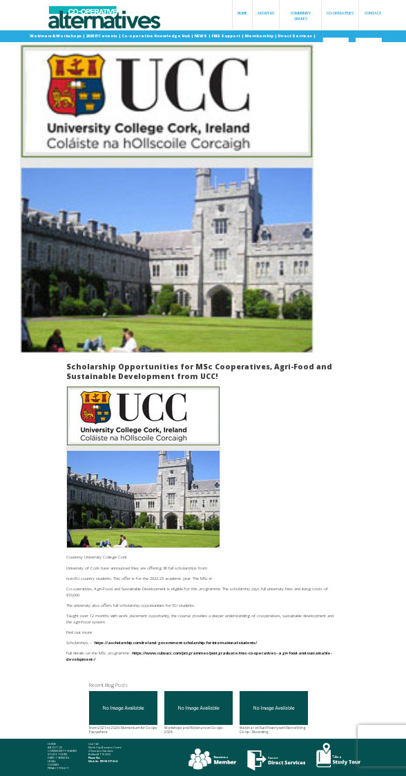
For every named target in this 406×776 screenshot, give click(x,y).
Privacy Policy (58, 768)
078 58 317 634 (108, 761)
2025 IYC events (102, 36)
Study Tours (57, 754)
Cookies (53, 765)
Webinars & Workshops (56, 36)
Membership (259, 36)
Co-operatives (340, 13)
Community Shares (301, 15)
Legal (52, 761)
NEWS (201, 36)
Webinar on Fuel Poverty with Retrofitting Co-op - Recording (274, 713)
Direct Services (295, 36)
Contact (373, 13)
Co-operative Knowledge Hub (156, 36)
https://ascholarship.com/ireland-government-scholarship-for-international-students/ (176, 642)
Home (242, 13)
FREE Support (226, 36)
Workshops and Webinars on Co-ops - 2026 (198, 713)
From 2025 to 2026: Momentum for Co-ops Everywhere (123, 713)
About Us (266, 13)
